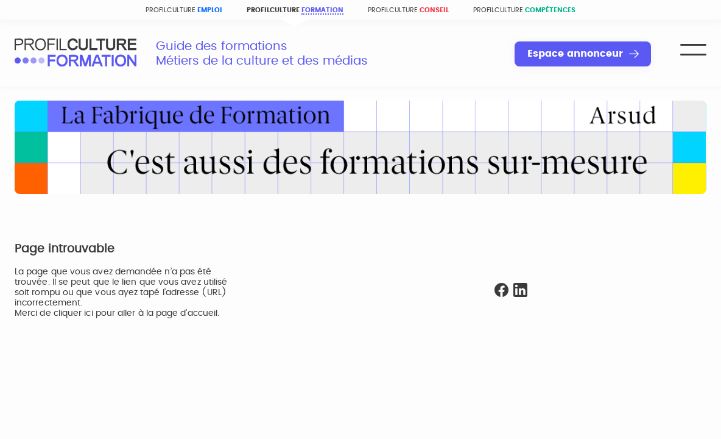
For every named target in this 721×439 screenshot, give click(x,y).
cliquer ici (73, 313)
